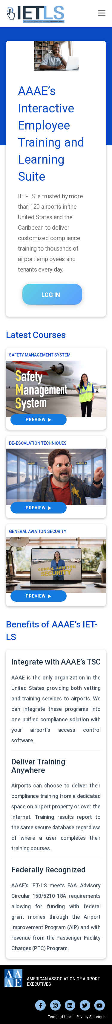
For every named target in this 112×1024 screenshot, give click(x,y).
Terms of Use (59, 1016)
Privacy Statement (91, 1016)
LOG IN (51, 294)
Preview (38, 419)
